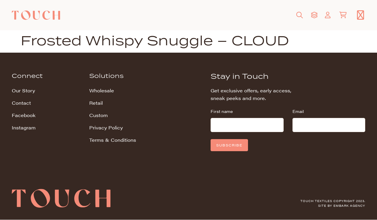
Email (298, 111)
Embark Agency (349, 206)
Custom (98, 115)
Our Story (23, 90)
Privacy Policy (106, 127)
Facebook (24, 115)
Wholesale (101, 90)
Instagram (24, 127)
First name (222, 111)
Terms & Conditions (112, 139)
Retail (96, 102)
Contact (21, 102)
